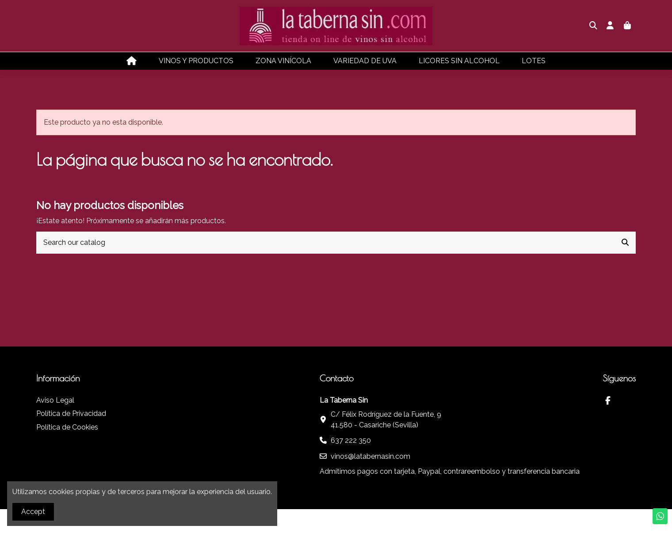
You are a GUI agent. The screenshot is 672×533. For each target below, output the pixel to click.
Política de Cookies (67, 427)
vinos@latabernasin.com (370, 456)
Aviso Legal (55, 400)
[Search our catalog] (625, 243)
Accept (33, 511)
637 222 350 (351, 440)
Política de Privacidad (71, 413)
